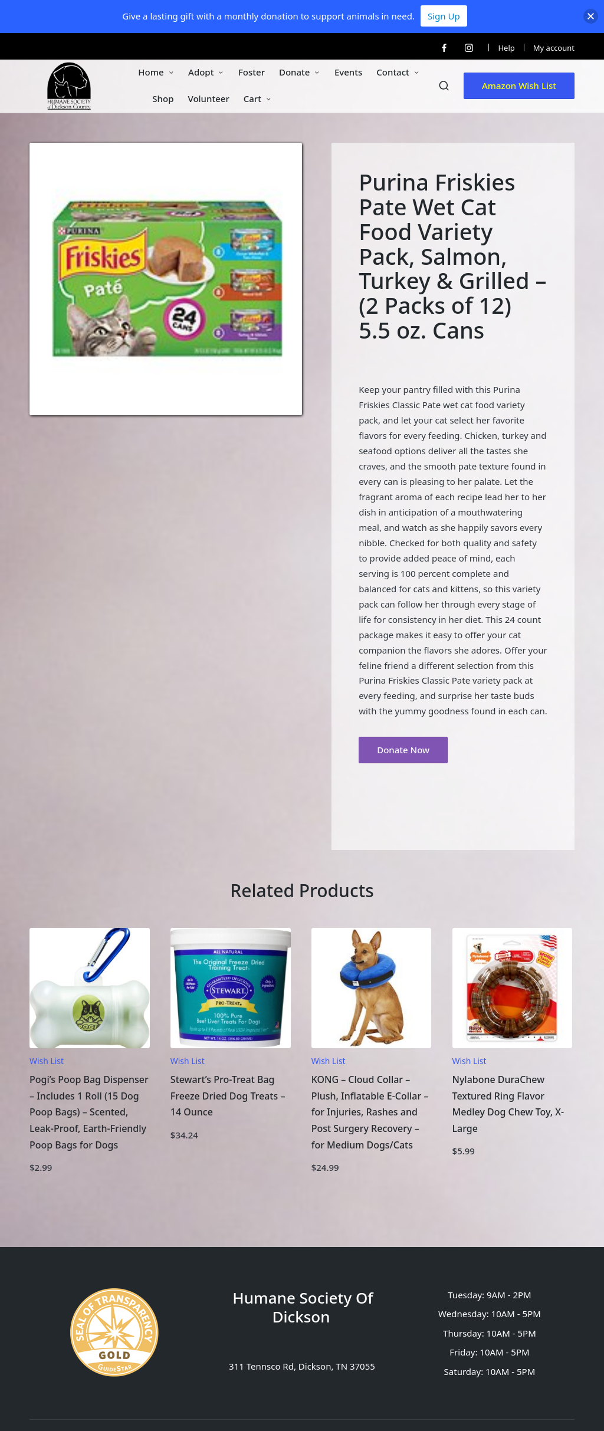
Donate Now (403, 750)
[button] (519, 86)
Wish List (46, 1060)
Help (506, 47)
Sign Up (444, 16)
